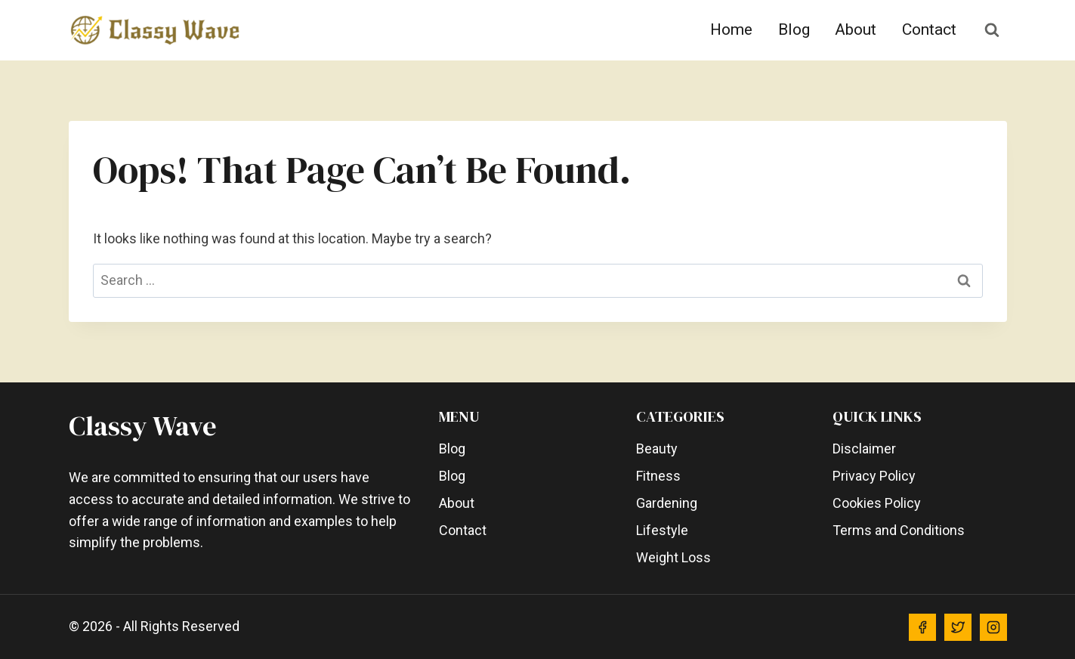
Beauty (657, 448)
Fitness (658, 476)
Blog (794, 29)
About (855, 29)
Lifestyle (662, 530)
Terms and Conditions (899, 530)
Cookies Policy (877, 503)
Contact (929, 29)
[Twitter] (958, 627)
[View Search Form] (992, 30)
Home (731, 29)
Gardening (666, 503)
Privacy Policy (874, 476)
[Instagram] (993, 627)
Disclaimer (864, 448)
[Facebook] (922, 627)
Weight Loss (673, 557)
